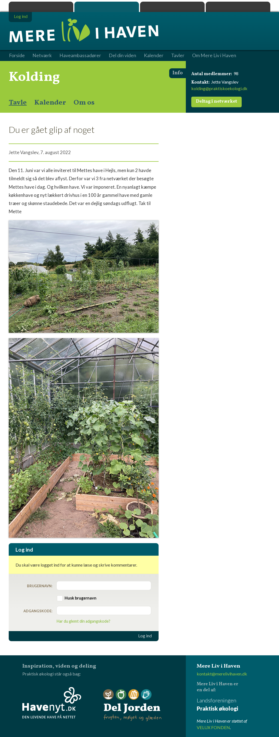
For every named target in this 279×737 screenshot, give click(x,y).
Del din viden (122, 55)
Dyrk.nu (172, 7)
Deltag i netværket (216, 101)
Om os (84, 102)
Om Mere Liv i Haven (214, 55)
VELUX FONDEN (213, 727)
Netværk (42, 55)
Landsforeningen (233, 704)
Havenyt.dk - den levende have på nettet (51, 702)
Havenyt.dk (238, 7)
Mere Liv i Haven (106, 7)
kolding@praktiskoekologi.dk (219, 88)
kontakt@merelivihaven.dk (222, 673)
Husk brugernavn (80, 598)
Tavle (18, 102)
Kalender (50, 102)
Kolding (34, 77)
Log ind (145, 636)
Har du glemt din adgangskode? (83, 621)
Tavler (177, 55)
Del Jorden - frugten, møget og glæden (132, 705)
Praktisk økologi (41, 7)
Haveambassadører (80, 55)
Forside (17, 55)
